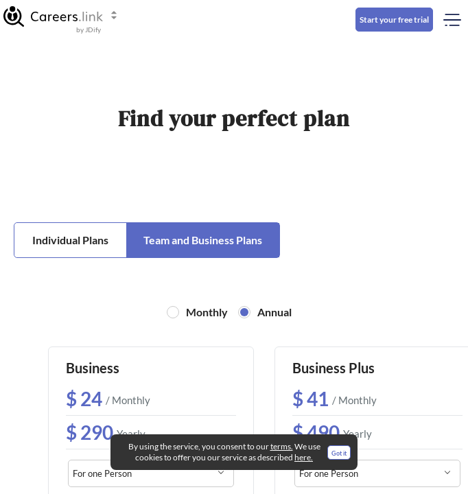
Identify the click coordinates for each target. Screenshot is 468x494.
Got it (339, 453)
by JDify (88, 29)
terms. (281, 446)
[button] (60, 16)
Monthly (207, 311)
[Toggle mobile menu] (449, 20)
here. (303, 457)
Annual (274, 311)
